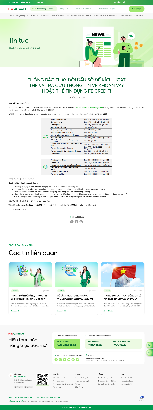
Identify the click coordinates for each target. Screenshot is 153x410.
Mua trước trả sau (127, 381)
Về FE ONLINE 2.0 (27, 2)
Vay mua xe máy (58, 381)
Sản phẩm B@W (126, 384)
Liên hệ (40, 2)
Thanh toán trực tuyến (105, 378)
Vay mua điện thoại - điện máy (63, 384)
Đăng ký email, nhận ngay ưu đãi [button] (20, 397)
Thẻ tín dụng (57, 387)
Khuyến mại (79, 387)
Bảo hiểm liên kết (126, 378)
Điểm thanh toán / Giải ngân (107, 381)
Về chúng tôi (13, 2)
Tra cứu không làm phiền (106, 384)
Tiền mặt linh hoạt (59, 378)
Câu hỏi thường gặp (82, 378)
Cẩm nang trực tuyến (82, 381)
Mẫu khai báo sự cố (15, 401)
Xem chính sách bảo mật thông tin (47, 397)
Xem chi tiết (15, 311)
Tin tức (77, 384)
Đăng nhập (136, 9)
